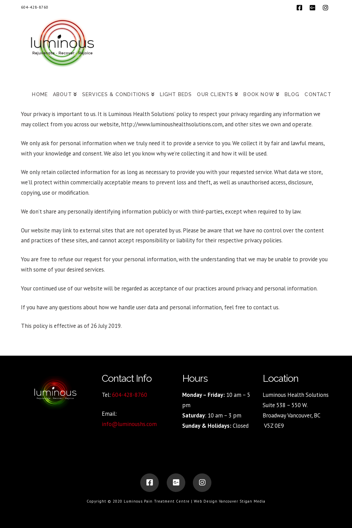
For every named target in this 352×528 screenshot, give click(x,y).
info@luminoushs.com (129, 424)
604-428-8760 (34, 7)
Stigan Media (252, 501)
